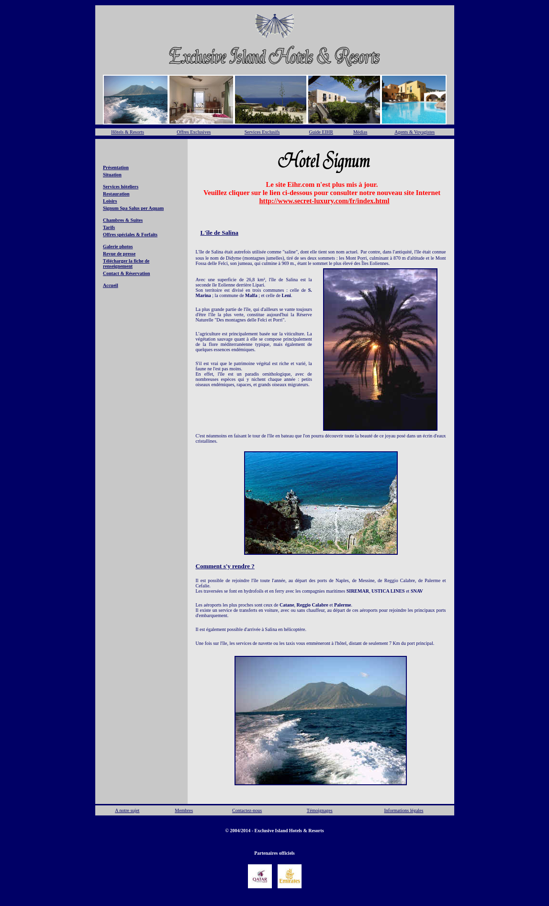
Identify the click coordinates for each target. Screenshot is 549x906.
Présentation (116, 167)
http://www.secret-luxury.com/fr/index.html (324, 201)
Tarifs (109, 227)
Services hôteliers (120, 186)
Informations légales (404, 810)
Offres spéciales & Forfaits (130, 234)
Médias (360, 132)
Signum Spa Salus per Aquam (133, 208)
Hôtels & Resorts (127, 132)
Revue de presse (119, 253)
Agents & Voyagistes (414, 132)
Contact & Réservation (126, 273)
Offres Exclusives (194, 132)
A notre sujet (127, 810)
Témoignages (320, 810)
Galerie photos (118, 246)
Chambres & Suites (123, 220)
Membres (184, 810)
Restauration (116, 193)
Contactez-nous (247, 810)
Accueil (110, 285)
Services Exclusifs (262, 132)
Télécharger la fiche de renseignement (126, 263)
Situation (112, 174)
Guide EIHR (321, 132)
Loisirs (110, 201)
